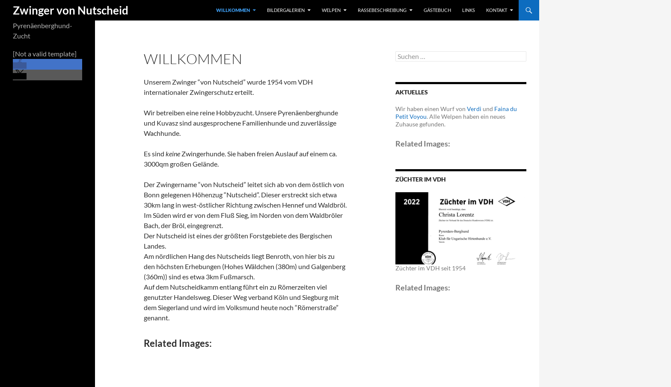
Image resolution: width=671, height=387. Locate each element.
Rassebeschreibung (382, 10)
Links (468, 10)
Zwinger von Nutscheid (70, 10)
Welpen (331, 10)
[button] (20, 65)
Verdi (474, 108)
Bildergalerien (286, 10)
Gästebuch (437, 10)
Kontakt (496, 10)
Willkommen (233, 10)
